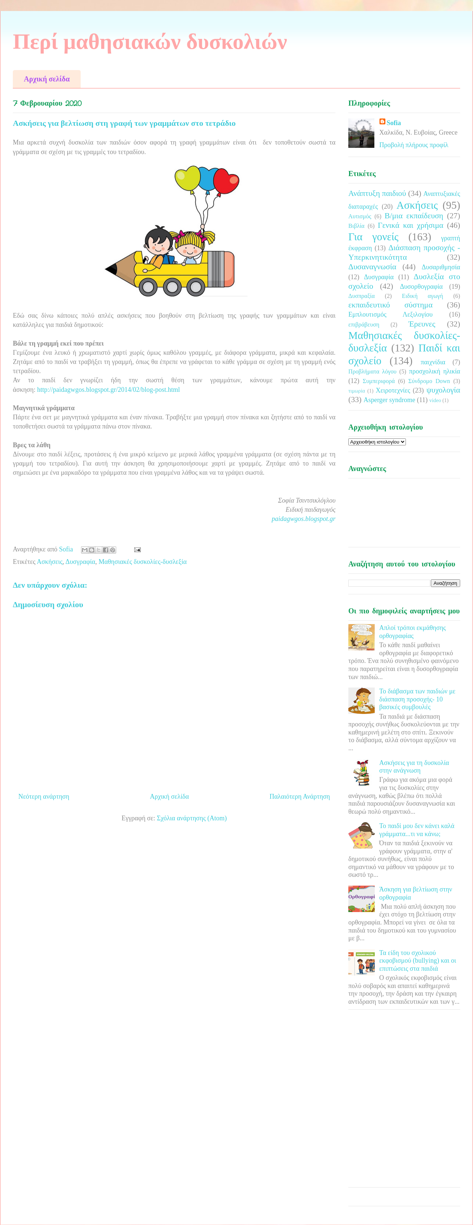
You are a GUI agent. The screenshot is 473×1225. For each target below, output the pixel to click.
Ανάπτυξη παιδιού (377, 193)
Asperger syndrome (389, 400)
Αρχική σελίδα (47, 79)
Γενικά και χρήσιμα (410, 225)
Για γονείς (373, 237)
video (435, 400)
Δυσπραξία (361, 296)
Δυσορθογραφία (421, 286)
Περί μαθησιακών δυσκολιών (150, 41)
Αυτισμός (359, 216)
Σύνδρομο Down (429, 381)
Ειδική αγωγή (422, 296)
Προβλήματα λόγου (372, 371)
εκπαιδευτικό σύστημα (390, 304)
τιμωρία (356, 391)
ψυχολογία (443, 390)
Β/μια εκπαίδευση (414, 215)
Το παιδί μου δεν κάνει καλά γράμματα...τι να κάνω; (416, 830)
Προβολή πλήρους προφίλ (414, 145)
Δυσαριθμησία (441, 267)
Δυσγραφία (80, 561)
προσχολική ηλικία (434, 371)
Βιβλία (356, 226)
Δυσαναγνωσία (372, 266)
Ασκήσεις (49, 561)
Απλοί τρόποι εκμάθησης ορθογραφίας (412, 631)
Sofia (394, 123)
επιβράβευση (363, 324)
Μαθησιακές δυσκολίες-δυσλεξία (143, 561)
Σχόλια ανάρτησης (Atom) (192, 818)
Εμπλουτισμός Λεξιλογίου (390, 314)
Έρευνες (421, 324)
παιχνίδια (433, 362)
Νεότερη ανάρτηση (43, 796)
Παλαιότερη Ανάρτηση (300, 796)
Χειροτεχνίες (393, 390)
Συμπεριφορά (379, 381)
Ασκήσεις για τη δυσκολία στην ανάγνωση (414, 766)
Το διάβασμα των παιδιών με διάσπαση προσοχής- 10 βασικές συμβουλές (417, 699)
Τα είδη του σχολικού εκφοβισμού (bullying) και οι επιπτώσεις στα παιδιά (417, 960)
